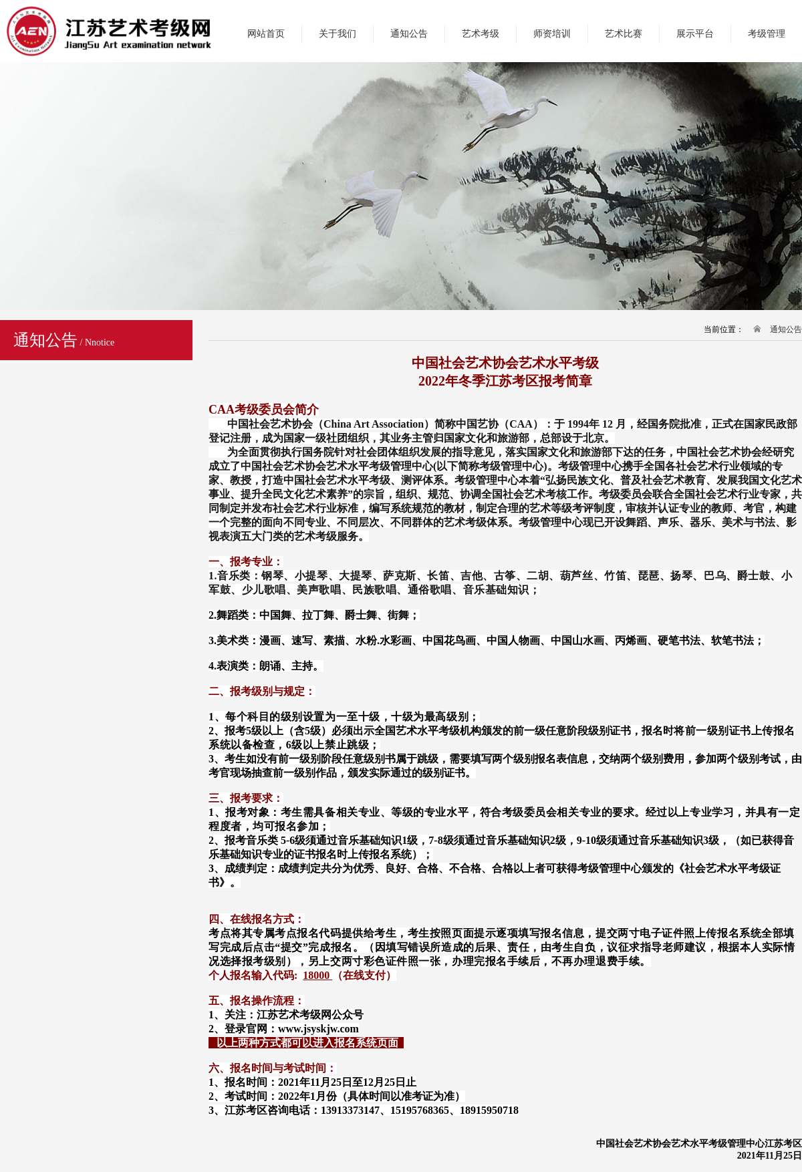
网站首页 (266, 34)
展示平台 (695, 34)
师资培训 (552, 34)
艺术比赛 (623, 34)
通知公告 (409, 34)
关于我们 (337, 34)
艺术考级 (480, 34)
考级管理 (766, 34)
